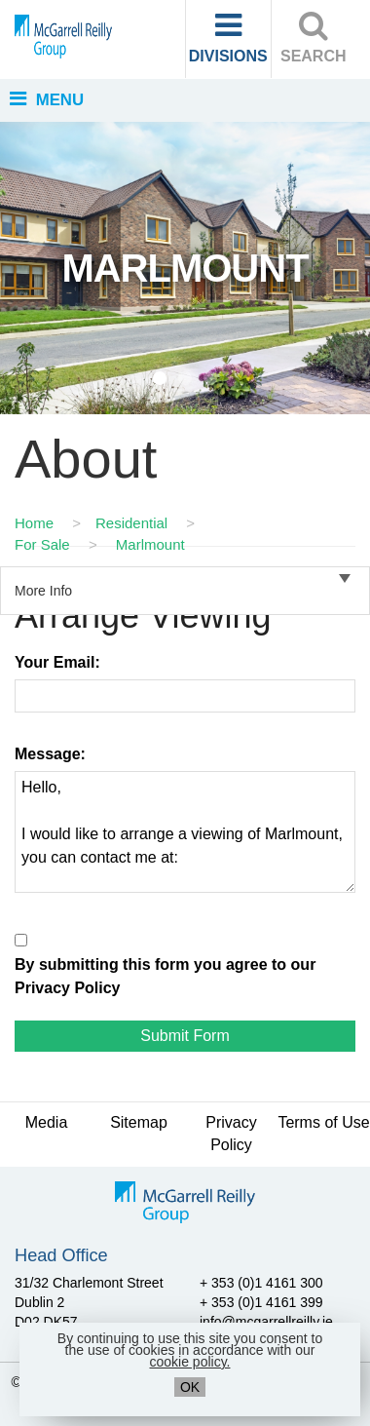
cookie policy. (189, 1361)
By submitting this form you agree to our (165, 976)
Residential (131, 523)
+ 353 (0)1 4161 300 (261, 1283)
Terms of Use (323, 1122)
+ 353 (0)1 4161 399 (261, 1302)
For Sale (42, 544)
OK (190, 1387)
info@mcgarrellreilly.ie (266, 1322)
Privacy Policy (68, 988)
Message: (50, 754)
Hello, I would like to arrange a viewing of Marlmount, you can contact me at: (185, 832)
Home (34, 523)
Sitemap (138, 1122)
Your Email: (57, 662)
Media (46, 1122)
